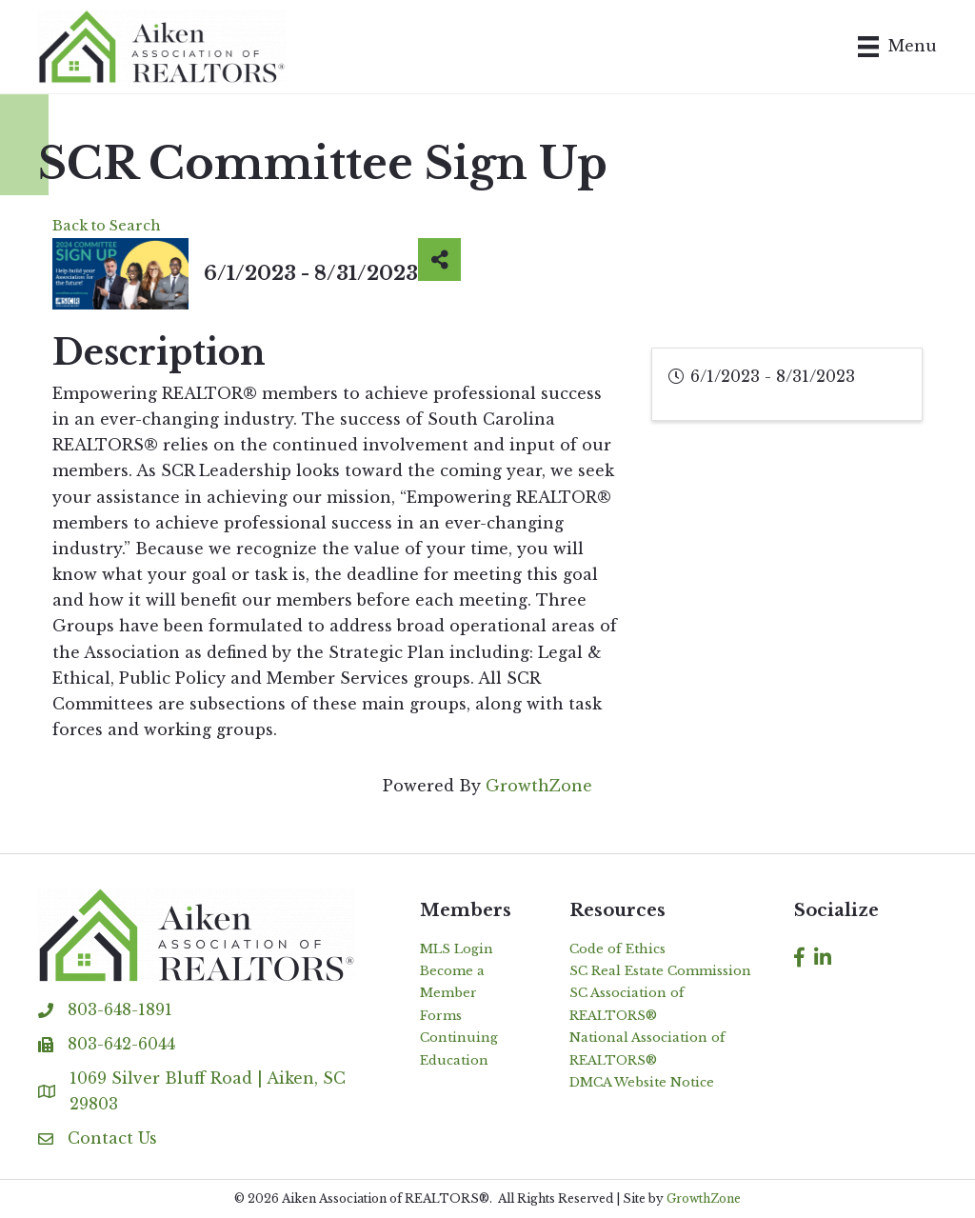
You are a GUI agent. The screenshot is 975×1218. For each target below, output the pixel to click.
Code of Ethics (617, 949)
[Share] (439, 259)
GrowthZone (539, 785)
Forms (441, 1016)
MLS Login (456, 949)
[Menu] (897, 46)
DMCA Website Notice (641, 1082)
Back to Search (106, 225)
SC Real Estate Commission (660, 971)
